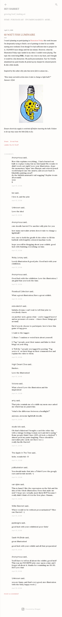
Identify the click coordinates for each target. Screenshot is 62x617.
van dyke (16, 484)
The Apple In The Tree (21, 453)
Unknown (16, 207)
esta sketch (17, 306)
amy (14, 400)
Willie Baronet (18, 506)
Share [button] (6, 141)
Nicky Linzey (17, 257)
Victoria (15, 383)
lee (13, 193)
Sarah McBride (18, 537)
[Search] (56, 4)
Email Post (14, 141)
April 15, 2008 (17, 516)
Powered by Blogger (31, 609)
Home (6, 19)
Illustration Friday (36, 41)
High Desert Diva (19, 364)
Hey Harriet (11, 9)
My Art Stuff (13, 145)
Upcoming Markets (34, 19)
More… (48, 19)
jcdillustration (17, 467)
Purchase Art (17, 19)
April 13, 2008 (17, 186)
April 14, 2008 (17, 393)
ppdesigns (16, 523)
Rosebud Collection (20, 291)
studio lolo (16, 427)
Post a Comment (11, 594)
